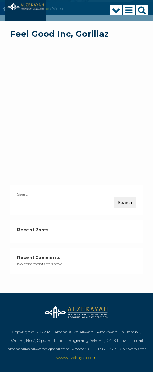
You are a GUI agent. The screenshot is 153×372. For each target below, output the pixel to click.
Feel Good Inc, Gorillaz (59, 34)
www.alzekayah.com (76, 357)
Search (24, 194)
